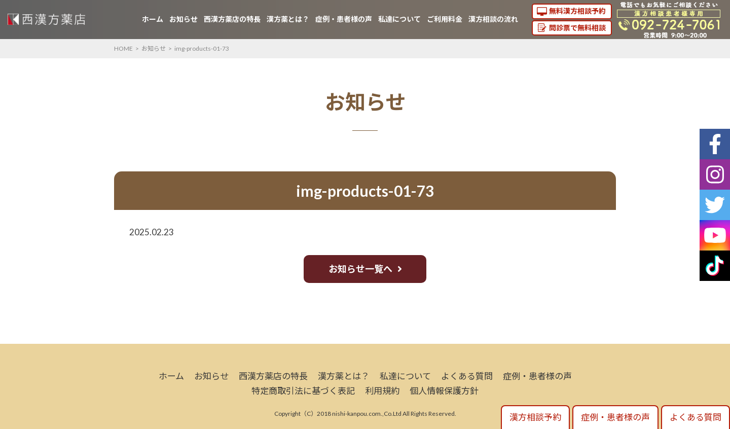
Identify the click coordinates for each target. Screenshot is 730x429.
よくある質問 (467, 376)
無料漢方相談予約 (577, 11)
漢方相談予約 (535, 417)
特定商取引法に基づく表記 (303, 390)
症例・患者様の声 (343, 19)
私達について (399, 19)
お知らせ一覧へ (360, 268)
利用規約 (382, 390)
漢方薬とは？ (288, 19)
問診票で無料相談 (577, 27)
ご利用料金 (444, 19)
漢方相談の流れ (493, 19)
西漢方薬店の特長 (232, 19)
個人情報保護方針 (444, 390)
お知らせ (183, 19)
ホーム (152, 19)
